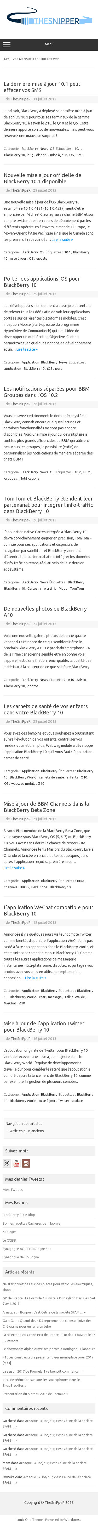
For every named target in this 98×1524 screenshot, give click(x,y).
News (44, 148)
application (12, 368)
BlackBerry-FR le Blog (19, 1214)
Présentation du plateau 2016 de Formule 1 (35, 1394)
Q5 (6, 783)
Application (30, 362)
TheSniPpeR (21, 99)
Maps (63, 588)
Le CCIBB (9, 1240)
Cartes (32, 588)
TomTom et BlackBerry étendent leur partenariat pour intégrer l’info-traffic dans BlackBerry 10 (48, 505)
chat (42, 997)
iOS (50, 368)
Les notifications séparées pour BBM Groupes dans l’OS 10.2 (47, 392)
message (55, 997)
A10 (71, 679)
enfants (72, 777)
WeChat (10, 1003)
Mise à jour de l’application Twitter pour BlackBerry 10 (44, 1026)
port (58, 368)
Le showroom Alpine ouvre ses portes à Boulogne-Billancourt (49, 1349)
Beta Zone (39, 887)
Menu (49, 44)
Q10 (84, 777)
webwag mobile (23, 783)
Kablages (9, 1231)
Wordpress (72, 1519)
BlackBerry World (23, 777)
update (41, 258)
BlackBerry (30, 148)
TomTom (77, 588)
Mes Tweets (13, 1189)
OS (52, 148)
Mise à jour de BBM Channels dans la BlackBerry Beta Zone (46, 807)
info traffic (48, 588)
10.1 (77, 148)
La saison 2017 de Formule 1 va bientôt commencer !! (42, 1371)
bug (30, 155)
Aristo (81, 679)
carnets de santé (51, 777)
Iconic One (23, 1519)
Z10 (41, 783)
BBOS (24, 887)
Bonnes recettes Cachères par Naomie (31, 1223)
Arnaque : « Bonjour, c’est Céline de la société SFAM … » (44, 1312)
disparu (42, 155)
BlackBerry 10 (14, 155)
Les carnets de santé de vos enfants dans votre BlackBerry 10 (46, 709)
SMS (80, 155)
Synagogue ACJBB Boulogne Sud (27, 1248)
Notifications (29, 478)
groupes (10, 478)
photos (32, 686)
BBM (86, 472)
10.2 (77, 472)
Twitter (63, 1100)
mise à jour (58, 155)
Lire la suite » (62, 239)
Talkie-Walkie (74, 997)
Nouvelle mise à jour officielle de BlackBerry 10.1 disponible (42, 178)
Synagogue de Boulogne (21, 1257)
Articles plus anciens (25, 1131)
